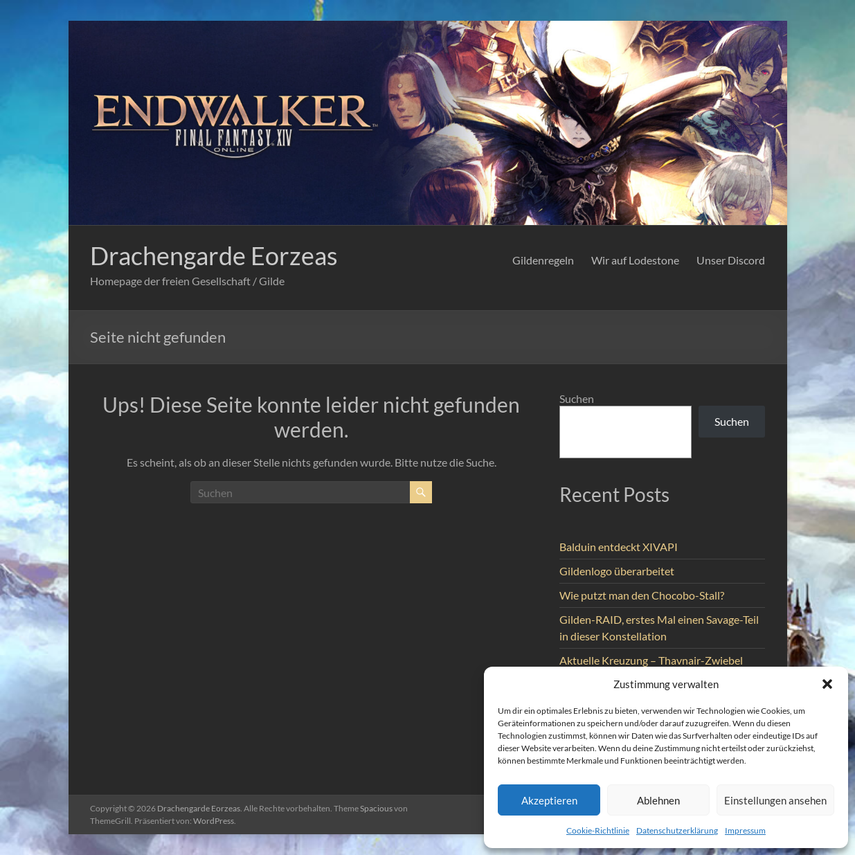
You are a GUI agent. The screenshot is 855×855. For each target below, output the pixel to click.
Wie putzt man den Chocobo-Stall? (641, 595)
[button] (827, 684)
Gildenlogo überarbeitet (616, 570)
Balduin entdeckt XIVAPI (618, 546)
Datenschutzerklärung (677, 830)
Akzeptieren (549, 800)
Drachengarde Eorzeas (214, 255)
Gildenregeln (543, 260)
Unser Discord (730, 260)
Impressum (745, 830)
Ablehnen (658, 800)
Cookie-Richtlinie (597, 830)
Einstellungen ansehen (775, 800)
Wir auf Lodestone (635, 260)
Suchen (576, 398)
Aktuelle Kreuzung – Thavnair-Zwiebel (651, 660)
